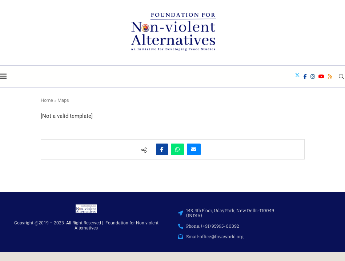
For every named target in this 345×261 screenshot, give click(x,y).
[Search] (341, 76)
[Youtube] (321, 76)
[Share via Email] (194, 149)
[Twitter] (297, 76)
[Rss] (330, 76)
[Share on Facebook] (162, 149)
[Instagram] (312, 76)
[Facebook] (305, 76)
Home (47, 100)
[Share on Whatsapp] (177, 149)
